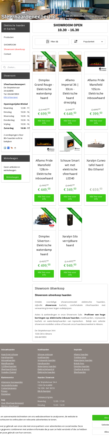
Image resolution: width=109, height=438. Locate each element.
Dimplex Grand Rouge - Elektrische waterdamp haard (44, 89)
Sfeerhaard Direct (9, 369)
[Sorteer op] (88, 41)
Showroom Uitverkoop (14, 49)
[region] (34, 420)
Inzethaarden (43, 357)
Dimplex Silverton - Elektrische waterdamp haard (44, 245)
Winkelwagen (12, 177)
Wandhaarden (7, 363)
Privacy (4, 391)
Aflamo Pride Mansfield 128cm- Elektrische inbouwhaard (44, 169)
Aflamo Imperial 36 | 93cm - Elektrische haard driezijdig (70, 91)
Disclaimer (6, 394)
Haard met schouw (9, 354)
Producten (9, 37)
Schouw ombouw (45, 354)
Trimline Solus (80, 357)
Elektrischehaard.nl (46, 369)
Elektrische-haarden (46, 372)
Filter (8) (52, 41)
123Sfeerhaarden (8, 366)
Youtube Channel (8, 372)
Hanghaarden (7, 357)
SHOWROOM (10, 44)
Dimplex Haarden (81, 366)
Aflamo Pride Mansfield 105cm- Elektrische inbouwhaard (96, 89)
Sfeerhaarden (80, 372)
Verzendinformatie (9, 385)
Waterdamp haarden (47, 366)
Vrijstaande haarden (46, 360)
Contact (7, 54)
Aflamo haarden (81, 354)
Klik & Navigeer (11, 97)
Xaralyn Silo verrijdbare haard (70, 240)
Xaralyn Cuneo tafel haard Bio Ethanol (96, 165)
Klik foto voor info (44, 122)
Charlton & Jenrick (81, 369)
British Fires (79, 363)
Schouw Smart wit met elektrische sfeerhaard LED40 (70, 169)
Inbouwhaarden (8, 360)
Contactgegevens (8, 388)
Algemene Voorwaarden (12, 382)
